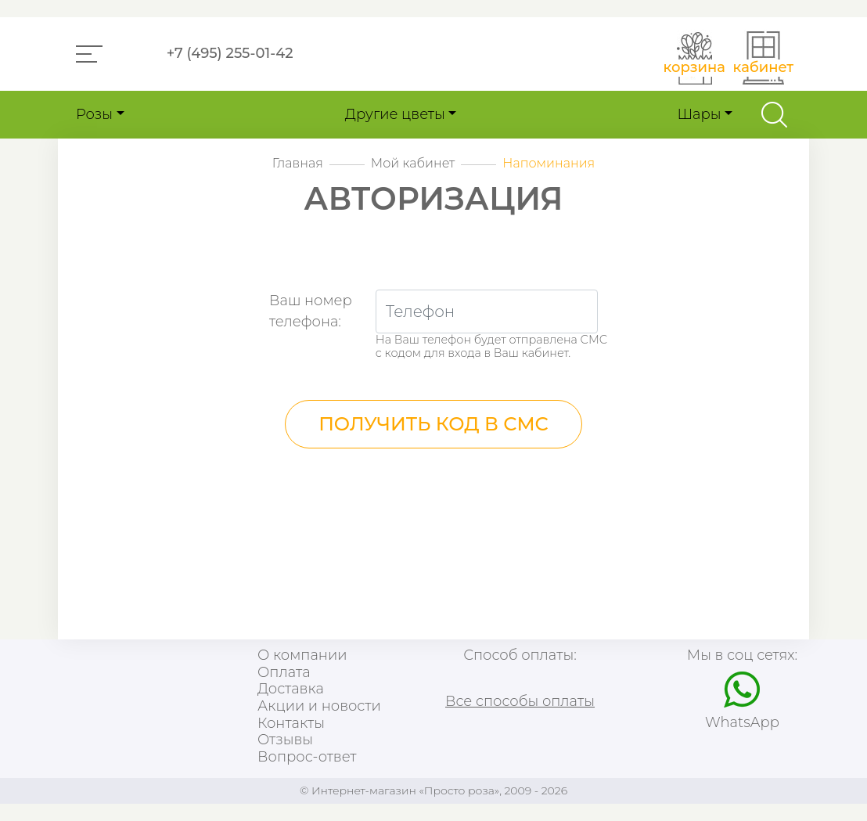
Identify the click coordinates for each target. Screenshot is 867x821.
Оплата (284, 672)
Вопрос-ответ (306, 757)
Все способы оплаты (520, 701)
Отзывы (285, 740)
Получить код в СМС (433, 423)
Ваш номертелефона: (310, 311)
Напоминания (548, 163)
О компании (302, 655)
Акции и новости (319, 706)
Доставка (290, 689)
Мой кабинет (413, 163)
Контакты (291, 723)
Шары (699, 114)
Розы (94, 114)
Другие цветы (395, 114)
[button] (89, 54)
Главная (297, 163)
